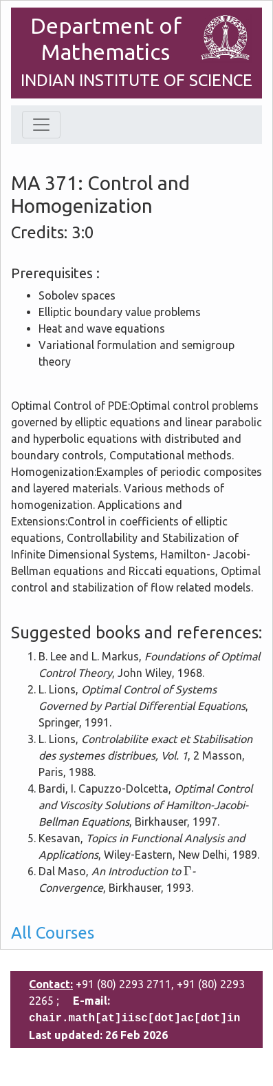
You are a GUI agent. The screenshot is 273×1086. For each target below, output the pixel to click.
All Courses (52, 932)
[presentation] (188, 871)
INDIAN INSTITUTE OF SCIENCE (136, 80)
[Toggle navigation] (41, 124)
